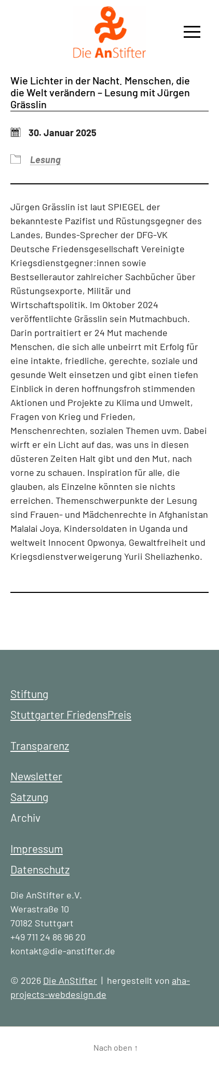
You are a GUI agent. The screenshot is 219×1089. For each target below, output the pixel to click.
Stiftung (29, 693)
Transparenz (39, 745)
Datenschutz (40, 869)
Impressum (36, 848)
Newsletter (36, 775)
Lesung (45, 159)
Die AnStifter (70, 980)
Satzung (29, 796)
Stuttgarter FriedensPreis (70, 714)
